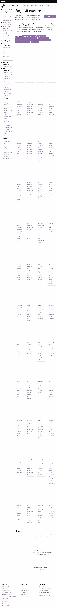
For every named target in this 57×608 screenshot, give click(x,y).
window (18, 279)
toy (39, 429)
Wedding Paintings (6, 594)
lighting (18, 273)
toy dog (40, 190)
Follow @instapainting (44, 595)
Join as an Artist (6, 605)
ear (20, 149)
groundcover (41, 240)
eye (49, 227)
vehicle (18, 394)
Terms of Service (24, 590)
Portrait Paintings (8, 72)
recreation (19, 314)
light (20, 101)
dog (17, 101)
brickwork (51, 114)
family (5, 148)
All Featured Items (8, 66)
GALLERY (25, 6)
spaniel (29, 392)
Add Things (7, 104)
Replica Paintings (8, 127)
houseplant (30, 186)
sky (53, 223)
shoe (31, 420)
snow (18, 188)
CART (53, 6)
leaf (17, 422)
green (18, 509)
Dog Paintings (5, 598)
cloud (52, 225)
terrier (18, 112)
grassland (51, 283)
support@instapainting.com (45, 588)
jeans (50, 424)
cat (4, 143)
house (5, 150)
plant (39, 106)
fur (42, 194)
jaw (17, 151)
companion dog (6, 47)
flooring (4, 54)
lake (18, 309)
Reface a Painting (8, 120)
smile (41, 102)
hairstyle (19, 143)
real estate (6, 154)
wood (28, 106)
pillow (39, 511)
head (18, 505)
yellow (20, 427)
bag (28, 433)
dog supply (40, 151)
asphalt (39, 242)
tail (41, 353)
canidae (4, 53)
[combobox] (8, 59)
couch (20, 264)
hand (41, 101)
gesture (18, 511)
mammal (40, 110)
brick (50, 110)
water (50, 223)
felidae (50, 145)
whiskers (5, 51)
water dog (19, 186)
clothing (51, 420)
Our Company (23, 586)
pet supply (29, 151)
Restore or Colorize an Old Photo (8, 131)
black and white (8, 141)
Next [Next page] (24, 45)
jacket (31, 431)
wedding (6, 156)
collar (28, 104)
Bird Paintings (5, 604)
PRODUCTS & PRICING (37, 6)
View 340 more (6, 56)
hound (18, 236)
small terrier (19, 472)
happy (31, 192)
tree (39, 225)
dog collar (29, 320)
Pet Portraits (5, 588)
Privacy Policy (23, 588)
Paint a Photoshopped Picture (7, 116)
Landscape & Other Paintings (9, 596)
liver (32, 104)
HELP (47, 6)
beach (18, 396)
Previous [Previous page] (19, 45)
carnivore (19, 102)
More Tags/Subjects (7, 158)
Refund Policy (23, 592)
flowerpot (29, 194)
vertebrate (40, 104)
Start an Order (50, 16)
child (5, 145)
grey (32, 348)
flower (50, 182)
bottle (18, 155)
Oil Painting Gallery (7, 586)
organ (18, 149)
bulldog (18, 266)
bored (28, 238)
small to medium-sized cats (51, 153)
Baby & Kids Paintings (7, 592)
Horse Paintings (6, 602)
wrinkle (29, 234)
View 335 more (42, 42)
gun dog (19, 312)
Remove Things (8, 122)
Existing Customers (43, 590)
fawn (4, 49)
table (50, 344)
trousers (50, 426)
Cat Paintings (5, 600)
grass (50, 197)
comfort (50, 143)
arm (39, 102)
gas (49, 104)
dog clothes (40, 427)
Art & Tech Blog (24, 594)
